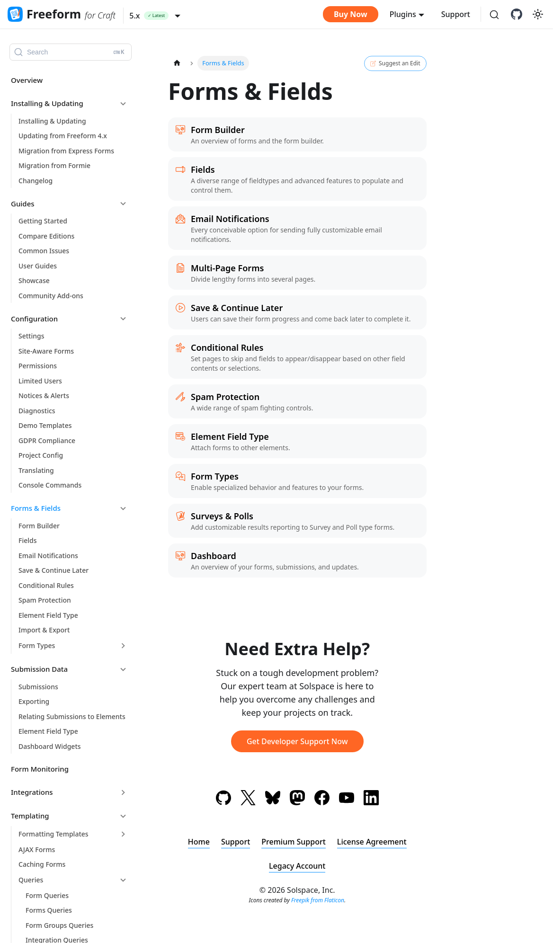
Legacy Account (297, 866)
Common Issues (43, 250)
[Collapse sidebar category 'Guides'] (123, 204)
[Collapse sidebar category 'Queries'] (123, 880)
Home (199, 841)
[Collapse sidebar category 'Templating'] (123, 816)
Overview (27, 80)
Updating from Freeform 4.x (62, 135)
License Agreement (372, 841)
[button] (154, 15)
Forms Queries (49, 910)
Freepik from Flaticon (317, 900)
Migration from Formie (54, 165)
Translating (36, 470)
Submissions (38, 686)
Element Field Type (48, 615)
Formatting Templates (53, 833)
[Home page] (177, 63)
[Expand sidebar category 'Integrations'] (123, 792)
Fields (27, 540)
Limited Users (40, 380)
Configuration (34, 318)
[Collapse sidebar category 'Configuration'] (123, 319)
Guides (23, 203)
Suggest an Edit (395, 63)
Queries (30, 879)
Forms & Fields (36, 508)
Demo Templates (45, 425)
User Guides (37, 265)
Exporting (33, 701)
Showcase (34, 280)
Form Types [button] (36, 645)
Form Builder (39, 525)
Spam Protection (44, 600)
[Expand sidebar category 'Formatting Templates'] (123, 834)
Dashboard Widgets (49, 746)
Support (455, 14)
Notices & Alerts (43, 395)
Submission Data (39, 669)
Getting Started (42, 220)
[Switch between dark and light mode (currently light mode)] (537, 14)
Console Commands (49, 484)
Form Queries (47, 895)
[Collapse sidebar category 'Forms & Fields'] (123, 508)
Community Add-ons (50, 295)
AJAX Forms (36, 849)
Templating (30, 815)
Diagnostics (36, 410)
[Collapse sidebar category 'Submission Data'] (123, 669)
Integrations (32, 792)
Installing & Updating (47, 103)
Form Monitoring (40, 769)
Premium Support (293, 841)
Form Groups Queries (59, 925)
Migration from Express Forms (66, 150)
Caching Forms (41, 864)
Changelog (35, 180)
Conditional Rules (46, 585)
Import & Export (44, 629)
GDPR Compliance (46, 440)
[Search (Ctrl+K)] (494, 15)
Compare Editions (46, 235)
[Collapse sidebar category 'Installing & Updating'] (123, 104)
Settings (31, 335)
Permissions (37, 365)
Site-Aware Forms (46, 351)
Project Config (40, 455)
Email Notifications (48, 555)
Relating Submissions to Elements (71, 716)
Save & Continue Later (53, 570)
